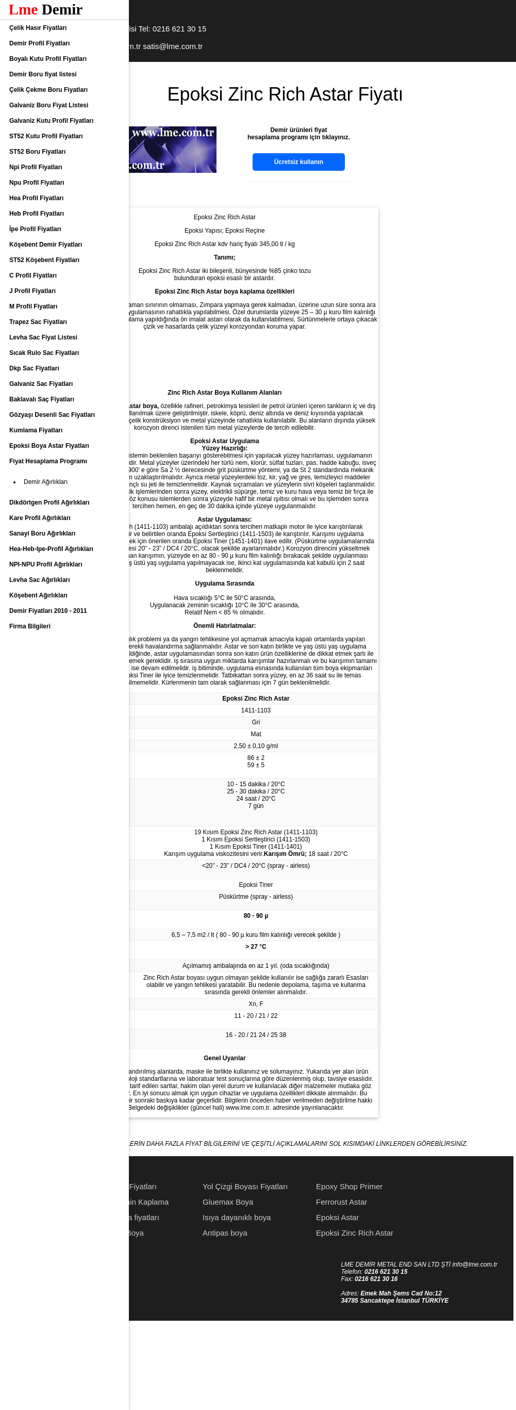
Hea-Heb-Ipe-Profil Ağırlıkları (51, 549)
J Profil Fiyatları (32, 291)
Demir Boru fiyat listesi (43, 74)
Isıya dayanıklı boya (311, 1304)
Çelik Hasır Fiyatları (37, 27)
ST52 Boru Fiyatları (37, 151)
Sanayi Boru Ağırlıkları (42, 533)
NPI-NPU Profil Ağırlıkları (45, 564)
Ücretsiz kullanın (372, 162)
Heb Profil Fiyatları (36, 213)
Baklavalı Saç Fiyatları (41, 399)
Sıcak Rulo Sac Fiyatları (44, 352)
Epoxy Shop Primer (423, 1273)
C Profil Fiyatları (33, 275)
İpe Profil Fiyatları (35, 229)
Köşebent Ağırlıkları (38, 595)
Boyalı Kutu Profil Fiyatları (48, 58)
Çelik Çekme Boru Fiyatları (48, 89)
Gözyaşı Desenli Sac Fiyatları (52, 414)
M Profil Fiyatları (33, 306)
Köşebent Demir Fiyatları (45, 244)
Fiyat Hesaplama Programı (48, 461)
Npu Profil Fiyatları (36, 182)
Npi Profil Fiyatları (35, 167)
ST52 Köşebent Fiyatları (44, 260)
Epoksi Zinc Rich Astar (429, 1319)
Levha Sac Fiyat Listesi (43, 337)
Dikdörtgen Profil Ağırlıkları (49, 502)
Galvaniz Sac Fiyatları (41, 383)
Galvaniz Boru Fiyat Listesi (48, 105)
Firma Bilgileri (30, 626)
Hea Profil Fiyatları (36, 198)
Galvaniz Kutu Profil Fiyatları (51, 120)
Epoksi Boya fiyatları (198, 1304)
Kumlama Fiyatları (35, 430)
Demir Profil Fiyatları (39, 43)
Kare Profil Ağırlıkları (40, 518)
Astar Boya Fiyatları (197, 1273)
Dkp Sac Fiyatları (34, 368)
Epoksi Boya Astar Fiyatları (49, 445)
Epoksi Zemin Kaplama (203, 1288)
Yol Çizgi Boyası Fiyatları (319, 1273)
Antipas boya (299, 1319)
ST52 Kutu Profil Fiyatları (46, 136)
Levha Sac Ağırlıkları (39, 580)
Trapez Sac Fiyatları (38, 322)
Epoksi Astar (411, 1304)
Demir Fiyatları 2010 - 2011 (48, 610)
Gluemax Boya (302, 1288)
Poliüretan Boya (190, 1319)
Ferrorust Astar (415, 1288)
